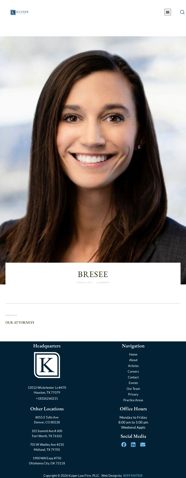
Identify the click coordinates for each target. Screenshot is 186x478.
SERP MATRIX (133, 475)
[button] (168, 12)
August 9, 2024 (84, 282)
